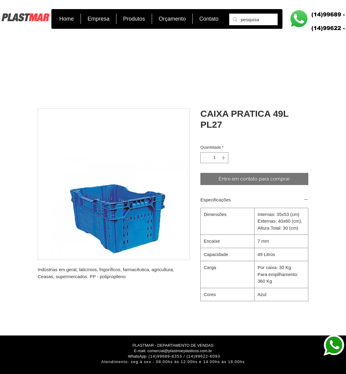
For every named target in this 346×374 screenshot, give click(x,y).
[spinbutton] (214, 158)
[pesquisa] (253, 19)
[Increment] (224, 158)
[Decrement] (205, 158)
